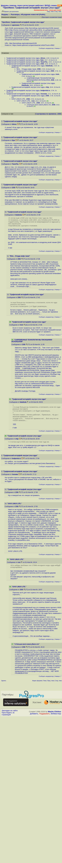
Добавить (34, 714)
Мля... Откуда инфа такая (26, 69)
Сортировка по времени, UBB (48, 114)
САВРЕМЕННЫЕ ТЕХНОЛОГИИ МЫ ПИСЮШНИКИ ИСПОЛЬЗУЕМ (41, 79)
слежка (53, 5)
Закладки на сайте (10, 711)
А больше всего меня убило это (39, 105)
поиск (20, 5)
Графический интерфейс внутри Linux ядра (22, 58)
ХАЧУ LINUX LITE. (18, 99)
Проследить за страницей (8, 714)
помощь (13, 5)
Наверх (57, 48)
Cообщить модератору (46, 48)
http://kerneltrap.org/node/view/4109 (39, 28)
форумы (5, 5)
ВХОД (47, 5)
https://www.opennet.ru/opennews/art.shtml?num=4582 (33, 45)
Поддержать (44, 714)
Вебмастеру (56, 714)
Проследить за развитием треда (51, 17)
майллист (39, 5)
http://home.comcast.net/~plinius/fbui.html (25, 30)
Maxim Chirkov (54, 712)
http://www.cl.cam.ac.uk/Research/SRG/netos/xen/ (34, 384)
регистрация (29, 5)
